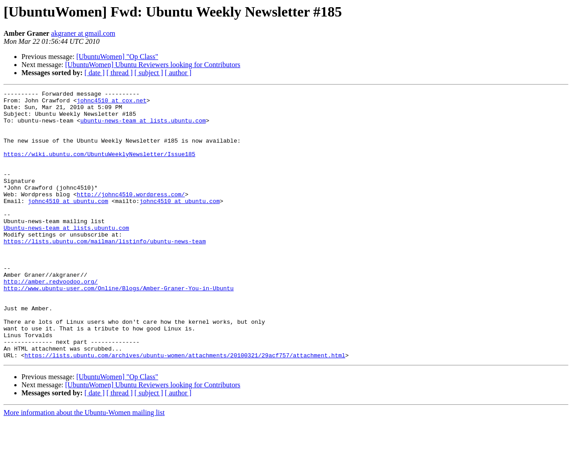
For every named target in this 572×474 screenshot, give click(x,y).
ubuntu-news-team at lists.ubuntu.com (143, 127)
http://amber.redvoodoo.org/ (51, 320)
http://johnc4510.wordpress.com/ (131, 216)
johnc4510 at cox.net (112, 103)
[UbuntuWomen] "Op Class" (117, 56)
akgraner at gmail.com (83, 33)
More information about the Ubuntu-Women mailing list (84, 466)
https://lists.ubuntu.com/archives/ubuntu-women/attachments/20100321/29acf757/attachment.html (185, 409)
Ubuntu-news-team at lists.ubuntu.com (66, 256)
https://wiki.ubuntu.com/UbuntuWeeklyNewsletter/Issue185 (99, 167)
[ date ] (94, 72)
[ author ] (178, 72)
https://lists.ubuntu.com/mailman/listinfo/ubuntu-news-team (105, 272)
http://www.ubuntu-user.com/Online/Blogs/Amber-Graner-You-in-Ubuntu (119, 328)
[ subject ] (149, 72)
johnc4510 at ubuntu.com (68, 224)
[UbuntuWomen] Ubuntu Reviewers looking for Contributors (152, 64)
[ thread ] (119, 72)
